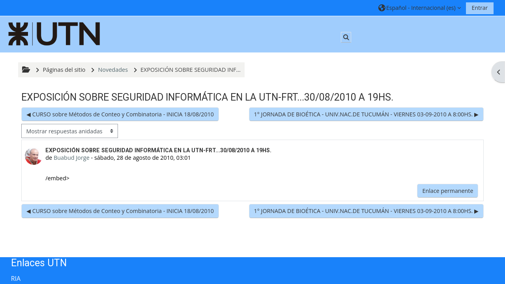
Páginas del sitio (64, 69)
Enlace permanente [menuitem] (447, 190)
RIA (16, 278)
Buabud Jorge (72, 157)
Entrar (480, 7)
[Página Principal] (54, 33)
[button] (419, 8)
